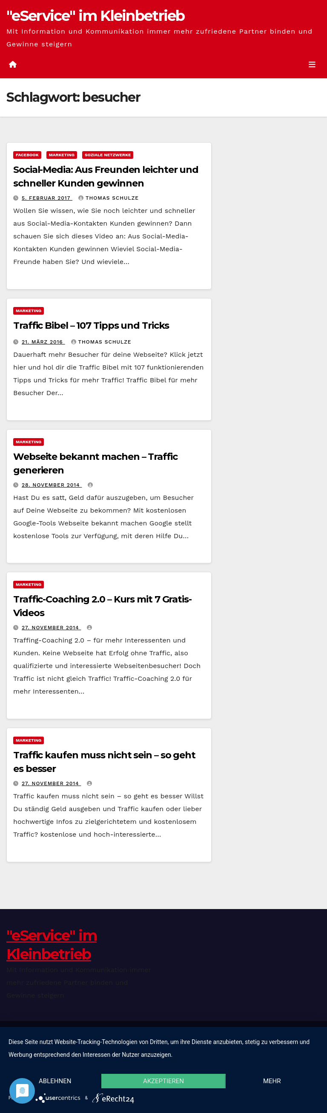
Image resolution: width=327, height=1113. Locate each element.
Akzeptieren (163, 1081)
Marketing (62, 154)
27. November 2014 (51, 628)
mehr (272, 1081)
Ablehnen (55, 1081)
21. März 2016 (43, 342)
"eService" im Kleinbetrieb (95, 16)
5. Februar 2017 (47, 198)
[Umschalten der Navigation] (312, 64)
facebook (27, 154)
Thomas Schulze (108, 198)
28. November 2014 (52, 485)
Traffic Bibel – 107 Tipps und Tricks (91, 325)
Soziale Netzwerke (108, 154)
